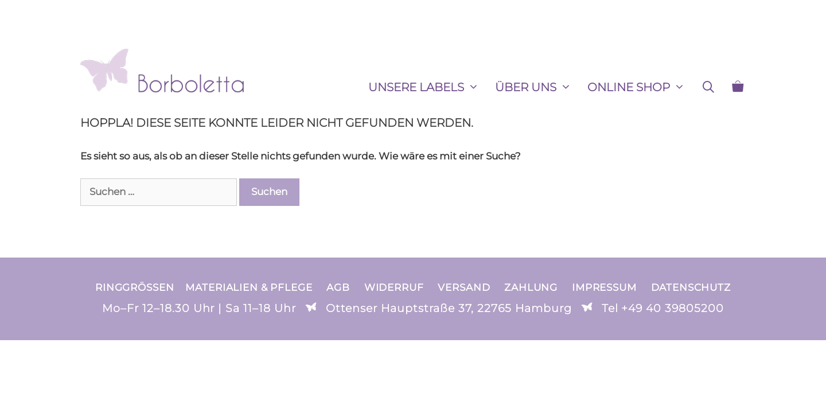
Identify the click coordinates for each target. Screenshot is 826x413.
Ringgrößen (134, 287)
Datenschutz (691, 287)
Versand (464, 287)
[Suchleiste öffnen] (708, 87)
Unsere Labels (427, 87)
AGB (338, 287)
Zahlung (531, 287)
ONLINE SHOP (640, 87)
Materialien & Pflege (248, 287)
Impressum (604, 287)
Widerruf (394, 287)
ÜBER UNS (537, 87)
